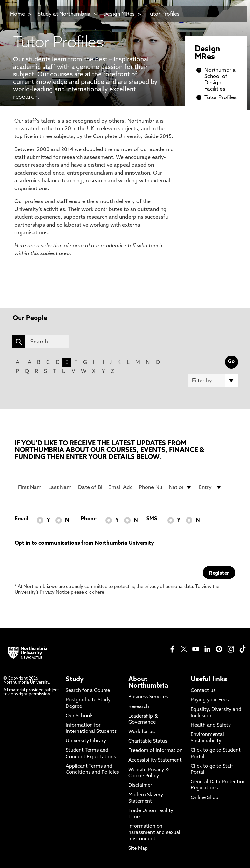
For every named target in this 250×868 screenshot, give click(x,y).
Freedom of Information (155, 750)
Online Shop (204, 798)
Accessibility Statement (155, 760)
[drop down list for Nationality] (180, 487)
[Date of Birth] (90, 487)
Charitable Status (147, 741)
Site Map (138, 848)
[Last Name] (60, 487)
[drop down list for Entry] (211, 487)
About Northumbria (148, 682)
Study (75, 679)
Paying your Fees (210, 700)
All (19, 362)
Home (17, 14)
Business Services (148, 697)
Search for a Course (88, 690)
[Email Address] (120, 487)
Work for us (141, 732)
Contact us (203, 690)
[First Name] (30, 487)
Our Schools (79, 716)
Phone (89, 519)
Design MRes (119, 14)
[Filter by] (213, 380)
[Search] (47, 341)
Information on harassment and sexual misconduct (154, 832)
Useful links (209, 679)
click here (94, 592)
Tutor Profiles (163, 14)
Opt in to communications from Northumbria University (84, 543)
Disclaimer (140, 785)
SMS (151, 519)
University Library (86, 741)
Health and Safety (211, 725)
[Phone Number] (150, 487)
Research (138, 707)
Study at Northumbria (64, 14)
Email (21, 519)
